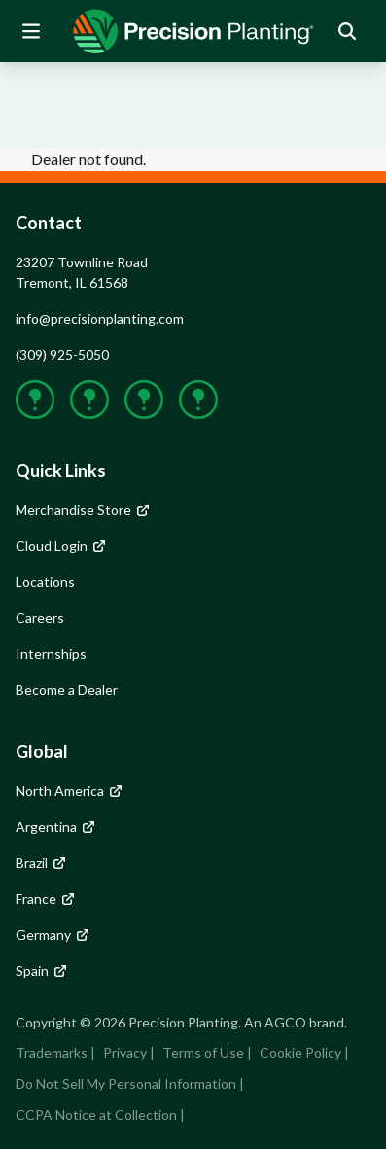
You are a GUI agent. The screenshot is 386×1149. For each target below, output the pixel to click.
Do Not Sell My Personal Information (126, 1083)
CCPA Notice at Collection (96, 1114)
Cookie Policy (300, 1052)
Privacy (125, 1052)
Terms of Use (203, 1052)
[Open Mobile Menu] (31, 31)
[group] (193, 31)
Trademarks (52, 1052)
